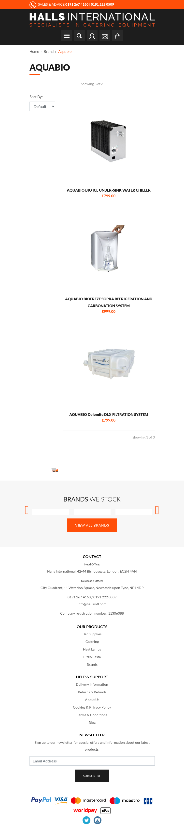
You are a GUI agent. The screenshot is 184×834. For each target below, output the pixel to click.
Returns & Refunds (92, 692)
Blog (92, 722)
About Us (92, 700)
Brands (92, 664)
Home (34, 51)
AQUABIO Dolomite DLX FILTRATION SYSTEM (108, 414)
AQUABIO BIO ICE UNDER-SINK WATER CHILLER (109, 190)
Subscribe (92, 776)
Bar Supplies (92, 634)
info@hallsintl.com (92, 604)
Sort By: (36, 96)
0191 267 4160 (79, 597)
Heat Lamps (92, 649)
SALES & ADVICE (59, 4)
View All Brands (92, 525)
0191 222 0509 (104, 597)
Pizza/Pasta (92, 657)
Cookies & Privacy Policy (92, 707)
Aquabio (64, 51)
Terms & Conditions (92, 715)
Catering (92, 641)
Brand (49, 51)
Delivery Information (92, 684)
